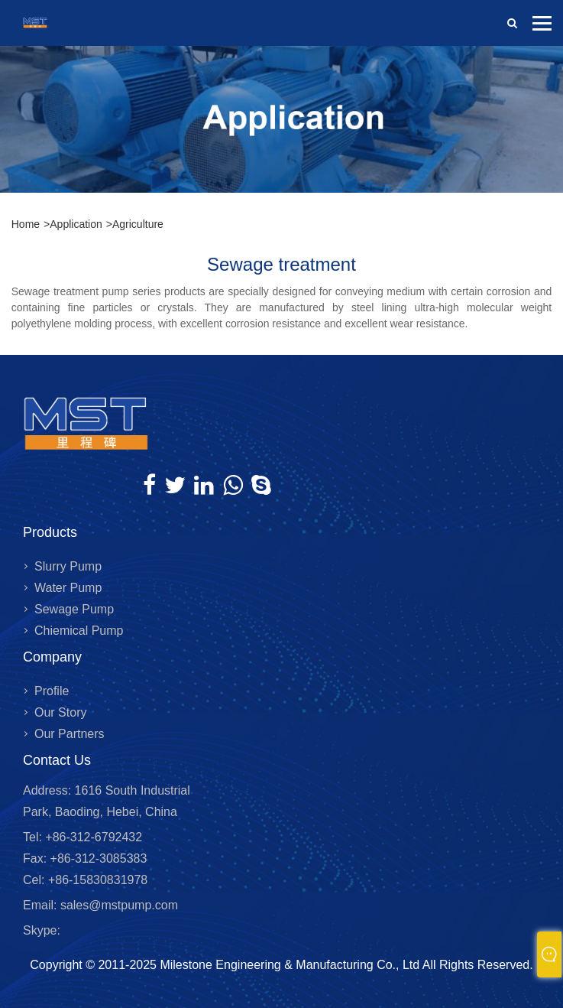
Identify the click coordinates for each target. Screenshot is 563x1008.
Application (76, 224)
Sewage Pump (74, 609)
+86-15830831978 (95, 879)
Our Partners (69, 733)
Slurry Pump (68, 566)
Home (25, 224)
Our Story (60, 712)
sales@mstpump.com (119, 905)
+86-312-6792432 (92, 837)
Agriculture (137, 224)
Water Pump (68, 587)
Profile (51, 690)
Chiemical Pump (78, 630)
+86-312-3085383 (97, 858)
